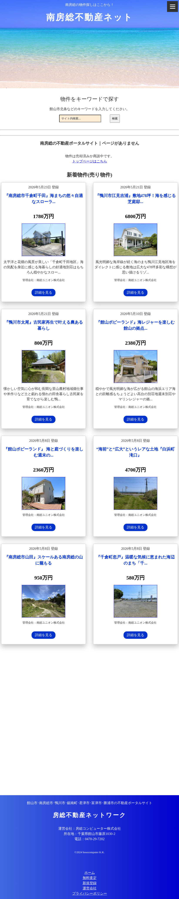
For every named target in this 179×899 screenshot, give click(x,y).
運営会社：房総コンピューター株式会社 (89, 828)
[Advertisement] (89, 720)
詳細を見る (43, 292)
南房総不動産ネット (89, 17)
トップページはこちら (89, 161)
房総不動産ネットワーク (89, 815)
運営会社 (90, 888)
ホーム (89, 872)
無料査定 (90, 878)
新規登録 (90, 883)
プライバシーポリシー (89, 893)
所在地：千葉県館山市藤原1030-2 (89, 834)
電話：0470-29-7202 (89, 839)
